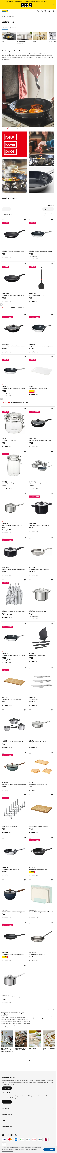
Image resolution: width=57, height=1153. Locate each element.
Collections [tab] (13, 28)
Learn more (7, 1088)
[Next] (54, 214)
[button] (6, 209)
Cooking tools (10, 16)
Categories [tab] (5, 28)
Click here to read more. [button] (7, 1151)
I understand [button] (49, 1149)
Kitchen (3, 16)
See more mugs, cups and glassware (42, 1017)
